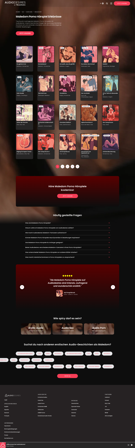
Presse (6, 435)
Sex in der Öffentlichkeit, (85, 96)
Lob (38, 353)
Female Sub (25, 66)
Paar (62, 48)
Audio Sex (40, 400)
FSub (111, 154)
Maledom (38, 12)
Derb (89, 66)
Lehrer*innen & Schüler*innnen (90, 135)
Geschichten (75, 403)
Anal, (18, 124)
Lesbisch (107, 397)
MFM (47, 353)
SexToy (20, 106)
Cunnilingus (24, 95)
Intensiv (57, 353)
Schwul (107, 400)
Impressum (7, 426)
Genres (73, 415)
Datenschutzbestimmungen (12, 432)
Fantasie (29, 12)
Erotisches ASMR (42, 406)
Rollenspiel (64, 106)
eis (18, 366)
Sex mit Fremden (87, 77)
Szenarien (74, 409)
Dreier (107, 124)
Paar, (104, 124)
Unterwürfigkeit (48, 126)
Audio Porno (41, 403)
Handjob (49, 360)
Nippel (91, 97)
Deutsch (6, 412)
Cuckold (25, 360)
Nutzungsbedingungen (10, 429)
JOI (106, 406)
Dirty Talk (85, 48)
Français (6, 415)
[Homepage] (52, 3)
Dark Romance (67, 124)
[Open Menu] (111, 3)
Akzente (73, 412)
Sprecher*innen (75, 406)
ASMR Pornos (41, 412)
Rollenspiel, (84, 66)
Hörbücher (41, 409)
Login (5, 400)
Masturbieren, (20, 154)
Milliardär (29, 366)
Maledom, (19, 66)
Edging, (18, 95)
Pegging (37, 360)
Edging (20, 135)
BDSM (19, 48)
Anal (14, 360)
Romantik (57, 366)
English (6, 406)
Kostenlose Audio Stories (45, 415)
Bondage (112, 66)
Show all (67, 376)
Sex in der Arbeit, (85, 124)
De (23, 12)
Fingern (67, 66)
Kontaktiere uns (8, 438)
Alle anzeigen (108, 415)
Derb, (61, 124)
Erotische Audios (42, 397)
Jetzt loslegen (25, 33)
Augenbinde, (106, 66)
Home (18, 12)
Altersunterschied (24, 353)
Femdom (107, 409)
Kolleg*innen (86, 106)
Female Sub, (106, 154)
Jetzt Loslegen (122, 3)
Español (6, 409)
